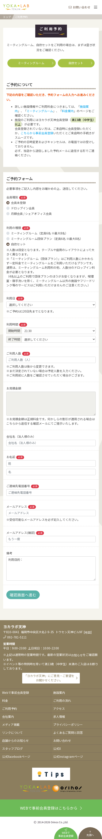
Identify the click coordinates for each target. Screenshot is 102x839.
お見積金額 (13, 388)
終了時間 (14, 339)
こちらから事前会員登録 (37, 133)
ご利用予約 (21, 17)
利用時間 (16, 324)
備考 (9, 553)
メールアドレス (21, 506)
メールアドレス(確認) (25, 533)
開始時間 (14, 330)
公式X (57, 748)
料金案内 (68, 111)
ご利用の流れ (62, 700)
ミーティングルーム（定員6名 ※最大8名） (39, 233)
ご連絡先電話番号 (22, 486)
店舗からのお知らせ (15, 740)
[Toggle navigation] (95, 7)
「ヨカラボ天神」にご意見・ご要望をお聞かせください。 (49, 678)
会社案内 (8, 716)
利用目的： (51, 568)
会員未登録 (18, 203)
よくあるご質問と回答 (68, 732)
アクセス (59, 708)
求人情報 (59, 716)
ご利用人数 (18, 353)
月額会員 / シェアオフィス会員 (31, 213)
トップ (7, 17)
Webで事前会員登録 (15, 692)
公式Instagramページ (68, 756)
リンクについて (12, 732)
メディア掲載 (11, 724)
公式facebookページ (16, 756)
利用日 (15, 298)
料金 (5, 700)
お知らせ (77, 655)
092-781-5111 (17, 637)
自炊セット (80, 63)
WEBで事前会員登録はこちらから (51, 808)
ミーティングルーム (36, 63)
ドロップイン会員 (23, 208)
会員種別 (16, 197)
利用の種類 (18, 228)
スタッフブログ (12, 748)
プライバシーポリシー (68, 724)
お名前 (15, 457)
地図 (88, 632)
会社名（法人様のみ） (21, 436)
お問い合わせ (79, 7)
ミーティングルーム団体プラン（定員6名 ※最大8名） (47, 239)
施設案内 (59, 692)
